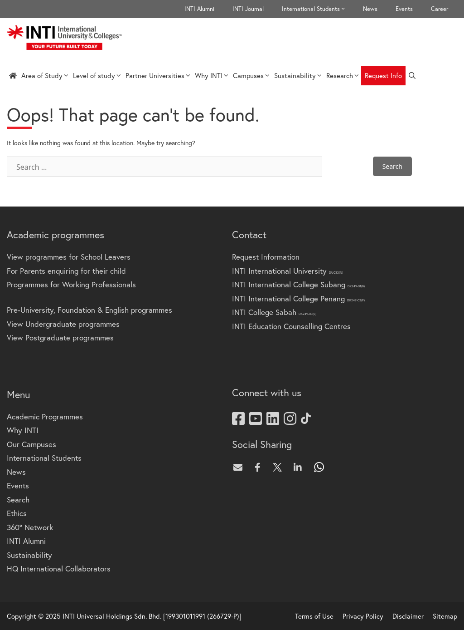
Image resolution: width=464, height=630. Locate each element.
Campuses (251, 75)
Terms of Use (314, 615)
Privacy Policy (363, 615)
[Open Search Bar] (412, 75)
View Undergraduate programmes (63, 324)
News (370, 9)
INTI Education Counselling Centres (291, 326)
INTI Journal (248, 9)
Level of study (97, 75)
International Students (318, 9)
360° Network (30, 527)
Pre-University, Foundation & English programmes (89, 310)
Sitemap (445, 615)
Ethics (17, 513)
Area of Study (44, 75)
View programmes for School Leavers (68, 256)
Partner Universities (158, 75)
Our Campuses (31, 444)
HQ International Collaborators (59, 568)
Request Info (383, 75)
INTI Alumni (199, 9)
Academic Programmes (45, 416)
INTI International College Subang (298, 284)
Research (342, 75)
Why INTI (211, 75)
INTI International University (287, 271)
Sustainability (298, 75)
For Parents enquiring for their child (66, 271)
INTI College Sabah (274, 312)
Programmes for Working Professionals (71, 284)
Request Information (266, 256)
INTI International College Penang (298, 298)
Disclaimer (408, 615)
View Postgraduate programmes (60, 337)
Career (439, 9)
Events (404, 9)
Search (18, 499)
